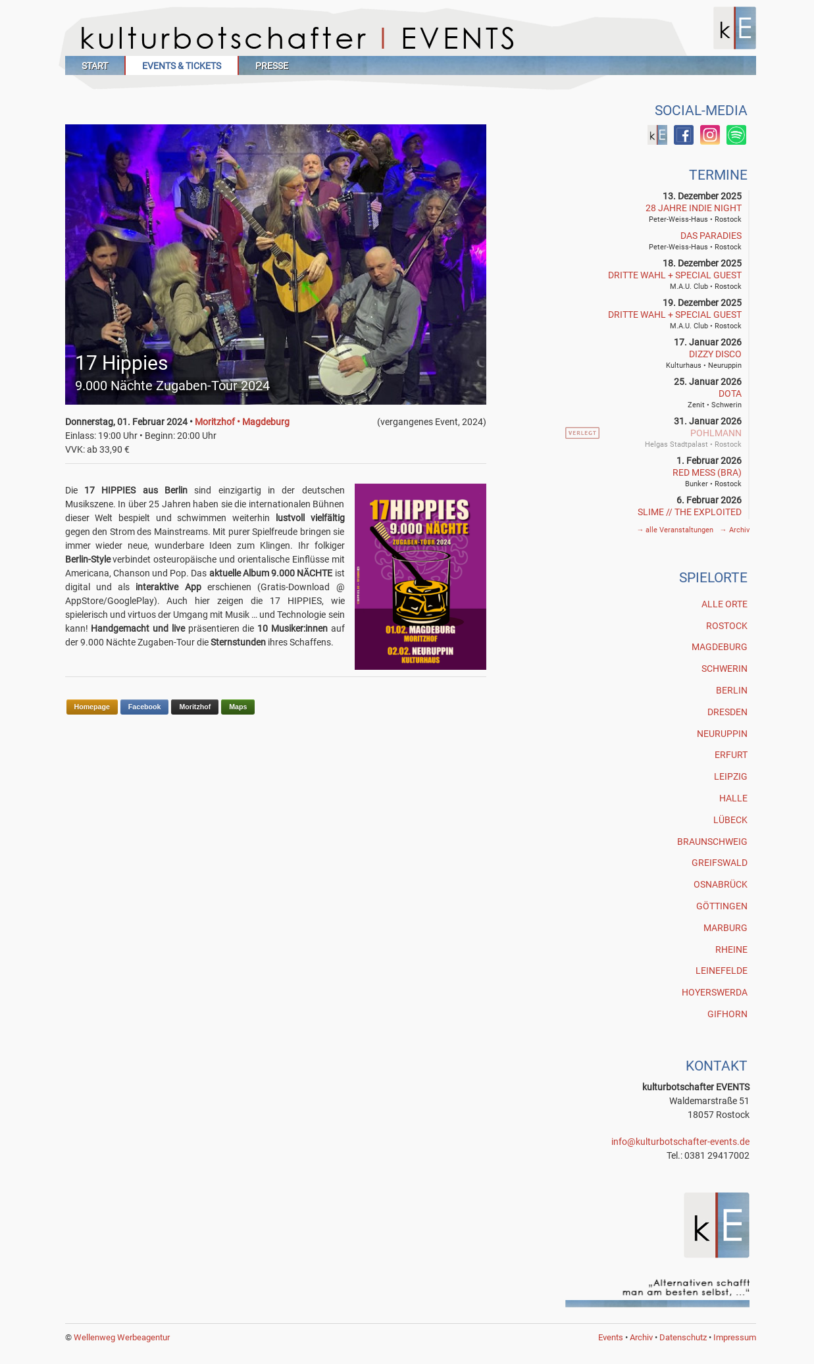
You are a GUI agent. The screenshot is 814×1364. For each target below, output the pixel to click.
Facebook (144, 707)
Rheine (731, 949)
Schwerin (724, 668)
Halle (733, 798)
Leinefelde (722, 970)
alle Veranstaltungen (675, 530)
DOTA (730, 393)
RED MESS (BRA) (707, 472)
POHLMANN (716, 433)
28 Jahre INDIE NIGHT (694, 208)
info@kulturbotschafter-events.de (680, 1141)
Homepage (92, 707)
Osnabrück (721, 884)
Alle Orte (724, 604)
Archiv (734, 530)
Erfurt (731, 754)
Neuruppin (722, 733)
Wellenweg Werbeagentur (122, 1337)
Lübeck (730, 820)
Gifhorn (727, 1014)
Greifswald (720, 862)
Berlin (732, 690)
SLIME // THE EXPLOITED (690, 512)
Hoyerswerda (715, 992)
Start (95, 66)
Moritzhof (195, 707)
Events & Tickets (181, 66)
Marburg (725, 927)
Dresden (727, 712)
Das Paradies (711, 235)
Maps (238, 707)
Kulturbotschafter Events (410, 38)
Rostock (727, 625)
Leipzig (731, 776)
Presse (271, 66)
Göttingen (722, 906)
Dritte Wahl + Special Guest (675, 275)
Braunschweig (712, 841)
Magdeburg (720, 647)
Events (610, 1337)
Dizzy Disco (715, 354)
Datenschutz (683, 1337)
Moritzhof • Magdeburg (242, 422)
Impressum (734, 1337)
